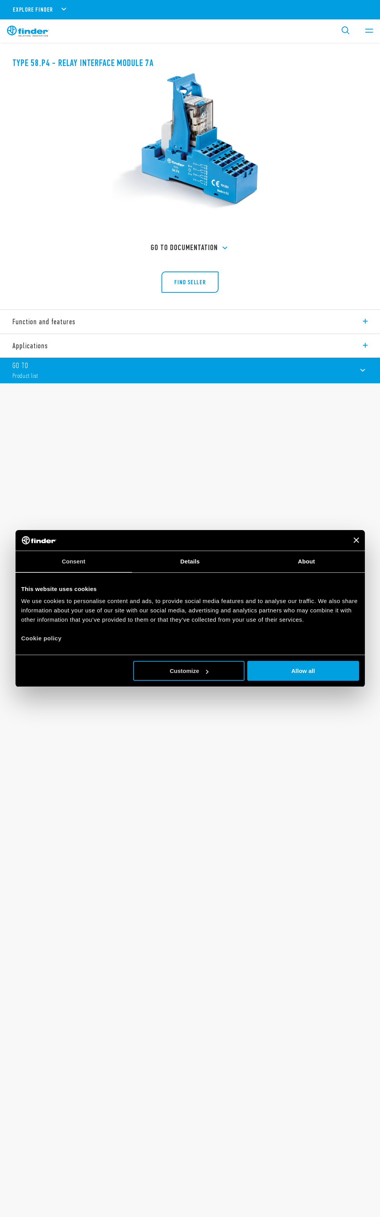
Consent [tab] (73, 561)
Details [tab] (190, 561)
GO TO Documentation (190, 248)
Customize (189, 671)
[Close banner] (356, 540)
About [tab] (306, 561)
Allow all (303, 671)
